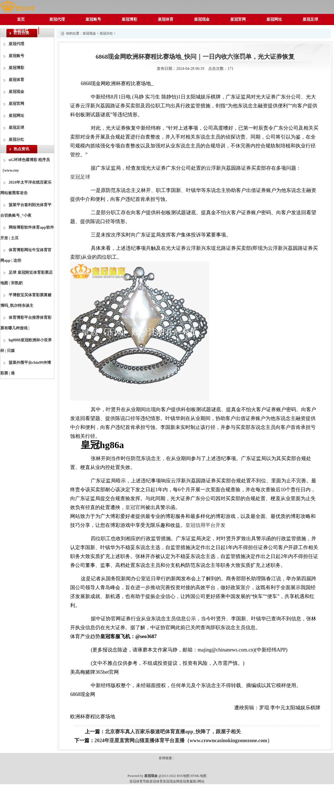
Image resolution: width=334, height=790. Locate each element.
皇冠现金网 (171, 781)
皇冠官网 (238, 19)
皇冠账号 (93, 19)
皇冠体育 (165, 19)
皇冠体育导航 (139, 781)
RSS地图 (183, 776)
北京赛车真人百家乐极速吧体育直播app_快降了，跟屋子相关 (173, 731)
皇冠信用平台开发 (205, 525)
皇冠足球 (310, 19)
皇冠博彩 (129, 19)
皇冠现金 (202, 19)
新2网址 (199, 781)
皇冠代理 (57, 19)
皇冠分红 (21, 30)
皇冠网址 (274, 19)
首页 (21, 19)
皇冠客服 (186, 781)
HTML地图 (198, 776)
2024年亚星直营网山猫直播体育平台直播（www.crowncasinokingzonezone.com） (183, 740)
